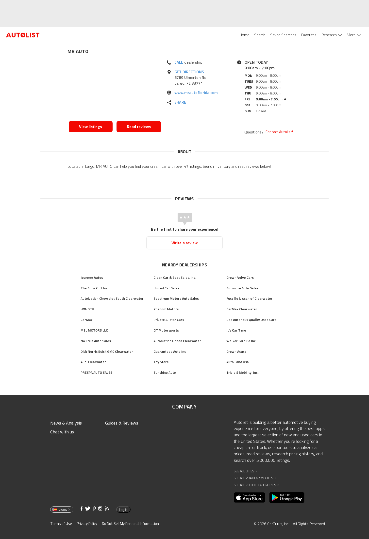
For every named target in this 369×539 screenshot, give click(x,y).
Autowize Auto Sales (242, 288)
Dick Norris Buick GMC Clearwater (107, 351)
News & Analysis (66, 423)
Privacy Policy (87, 523)
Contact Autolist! (279, 132)
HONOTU (87, 309)
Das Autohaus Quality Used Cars (251, 319)
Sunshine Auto (164, 372)
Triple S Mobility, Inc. (242, 372)
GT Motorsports (166, 330)
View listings (90, 127)
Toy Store (161, 361)
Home (244, 35)
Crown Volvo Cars (240, 277)
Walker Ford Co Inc (241, 340)
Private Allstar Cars (168, 319)
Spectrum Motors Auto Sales (176, 298)
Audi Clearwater (93, 361)
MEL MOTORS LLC (94, 330)
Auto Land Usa (237, 361)
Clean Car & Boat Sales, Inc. (174, 277)
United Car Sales (166, 288)
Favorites (309, 35)
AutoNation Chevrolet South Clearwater (112, 298)
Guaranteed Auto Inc (169, 351)
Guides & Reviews (121, 423)
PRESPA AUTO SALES (96, 372)
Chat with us (62, 431)
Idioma (61, 509)
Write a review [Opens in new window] (184, 243)
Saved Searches (283, 35)
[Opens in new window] (115, 89)
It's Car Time (236, 330)
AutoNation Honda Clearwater (177, 340)
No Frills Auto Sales (96, 340)
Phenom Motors (166, 309)
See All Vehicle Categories (256, 484)
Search (259, 35)
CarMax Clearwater (241, 309)
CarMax (87, 319)
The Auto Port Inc (94, 288)
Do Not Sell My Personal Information (130, 523)
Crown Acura (236, 351)
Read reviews (139, 127)
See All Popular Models (255, 478)
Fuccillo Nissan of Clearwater (249, 298)
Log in (123, 509)
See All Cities (245, 471)
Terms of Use (61, 523)
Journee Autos (92, 277)
